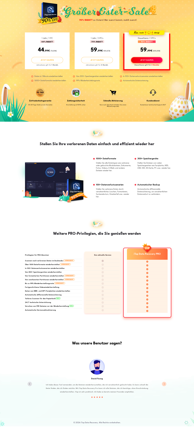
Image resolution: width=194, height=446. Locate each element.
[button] (164, 384)
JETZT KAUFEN (47, 60)
